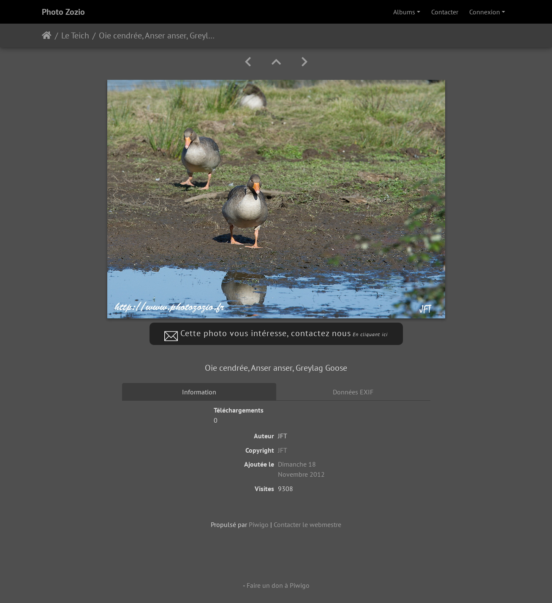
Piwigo (259, 524)
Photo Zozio (63, 11)
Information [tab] (199, 392)
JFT (282, 450)
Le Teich (75, 35)
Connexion (484, 12)
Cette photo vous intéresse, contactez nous (276, 333)
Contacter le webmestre (307, 524)
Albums (404, 12)
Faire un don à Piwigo (278, 585)
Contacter (444, 12)
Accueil (47, 35)
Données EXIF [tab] (353, 392)
